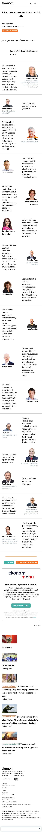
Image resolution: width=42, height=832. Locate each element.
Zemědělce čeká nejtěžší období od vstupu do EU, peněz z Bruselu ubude (20, 747)
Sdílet (10, 562)
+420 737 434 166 (7, 806)
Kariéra (4, 790)
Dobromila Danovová (24, 804)
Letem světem (8, 665)
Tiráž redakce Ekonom (8, 785)
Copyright (5, 771)
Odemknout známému (28, 562)
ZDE (34, 617)
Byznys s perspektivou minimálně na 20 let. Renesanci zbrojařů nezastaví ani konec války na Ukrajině (20, 720)
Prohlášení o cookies (8, 797)
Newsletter (5, 792)
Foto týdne (7, 647)
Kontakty (4, 783)
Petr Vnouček (7, 24)
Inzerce (4, 804)
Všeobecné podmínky (8, 795)
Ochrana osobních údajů (9, 802)
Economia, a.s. (20, 771)
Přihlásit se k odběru (21, 605)
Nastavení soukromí (8, 799)
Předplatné (5, 788)
